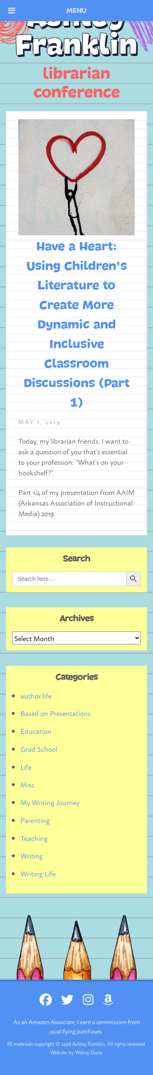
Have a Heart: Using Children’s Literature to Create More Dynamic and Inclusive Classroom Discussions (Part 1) (77, 324)
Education (35, 730)
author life (35, 695)
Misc (27, 784)
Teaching (34, 837)
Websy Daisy (88, 1052)
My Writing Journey (50, 802)
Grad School (38, 748)
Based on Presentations (55, 712)
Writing (31, 855)
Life (25, 766)
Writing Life (37, 873)
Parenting (35, 819)
